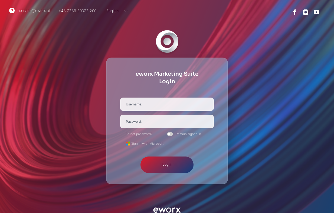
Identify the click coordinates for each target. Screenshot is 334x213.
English (112, 10)
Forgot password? (139, 134)
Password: (134, 121)
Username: (134, 104)
